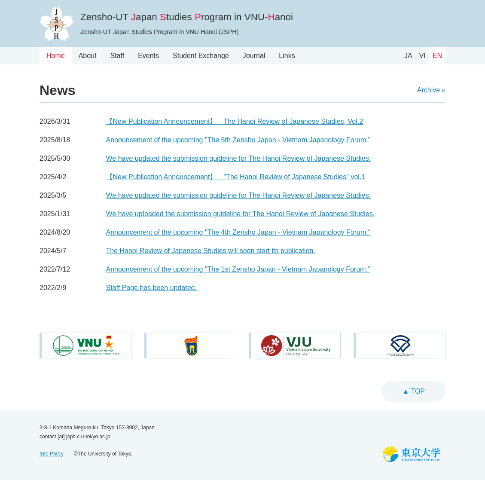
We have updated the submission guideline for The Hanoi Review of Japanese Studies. (238, 158)
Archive (428, 90)
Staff (117, 55)
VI (422, 55)
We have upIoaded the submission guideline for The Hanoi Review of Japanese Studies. (240, 213)
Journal (254, 55)
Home (55, 55)
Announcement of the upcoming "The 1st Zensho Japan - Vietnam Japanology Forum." (238, 269)
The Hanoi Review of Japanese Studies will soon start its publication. (210, 250)
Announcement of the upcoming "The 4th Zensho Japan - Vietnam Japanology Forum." (238, 232)
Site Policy (52, 454)
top (417, 391)
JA (408, 55)
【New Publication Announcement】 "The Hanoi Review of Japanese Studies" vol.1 (236, 176)
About (88, 55)
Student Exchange (201, 55)
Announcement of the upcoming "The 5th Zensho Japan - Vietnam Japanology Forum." (238, 140)
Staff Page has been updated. (151, 287)
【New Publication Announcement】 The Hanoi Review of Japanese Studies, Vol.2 (234, 121)
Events (148, 55)
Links (287, 55)
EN (437, 55)
